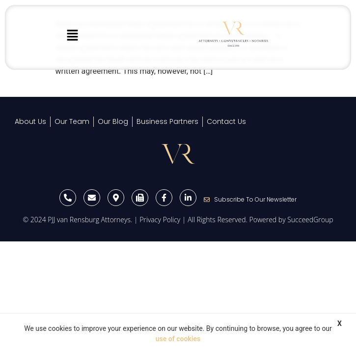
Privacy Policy (159, 219)
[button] (72, 36)
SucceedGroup (310, 219)
